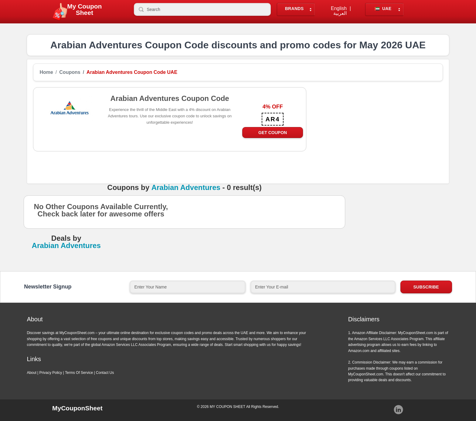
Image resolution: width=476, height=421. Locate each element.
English (339, 8)
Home (46, 72)
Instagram (398, 410)
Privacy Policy (50, 373)
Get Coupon (272, 132)
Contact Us (105, 373)
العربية (340, 13)
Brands (294, 8)
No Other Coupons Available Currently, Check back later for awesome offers (101, 212)
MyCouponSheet (77, 408)
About (31, 373)
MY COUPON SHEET (227, 407)
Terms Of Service (79, 373)
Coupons (69, 72)
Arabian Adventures (185, 187)
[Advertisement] (374, 129)
